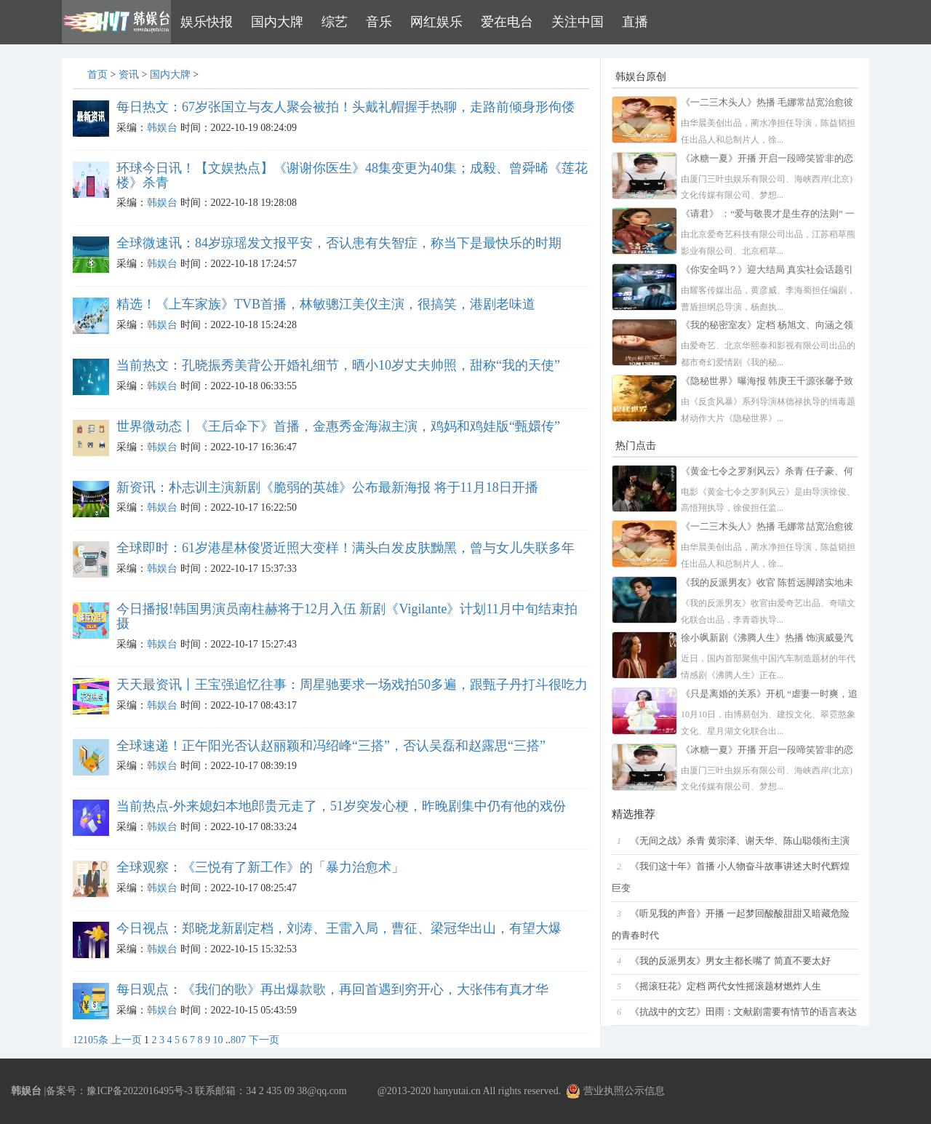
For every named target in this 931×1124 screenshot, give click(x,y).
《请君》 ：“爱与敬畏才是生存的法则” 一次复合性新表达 (768, 215)
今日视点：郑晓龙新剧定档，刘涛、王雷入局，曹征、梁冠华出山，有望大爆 (339, 928)
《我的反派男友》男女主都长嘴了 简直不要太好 (730, 961)
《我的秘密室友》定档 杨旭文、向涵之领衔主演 (767, 326)
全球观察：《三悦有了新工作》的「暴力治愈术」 (260, 867)
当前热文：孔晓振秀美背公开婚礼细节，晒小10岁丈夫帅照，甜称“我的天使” (338, 365)
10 (218, 1040)
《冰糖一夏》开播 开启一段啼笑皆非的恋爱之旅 (767, 160)
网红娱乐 (436, 22)
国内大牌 (277, 22)
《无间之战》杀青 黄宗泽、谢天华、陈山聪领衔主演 (740, 841)
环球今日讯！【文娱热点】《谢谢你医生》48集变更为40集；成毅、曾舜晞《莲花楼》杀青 (352, 175)
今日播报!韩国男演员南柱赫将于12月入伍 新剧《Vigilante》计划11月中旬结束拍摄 (347, 616)
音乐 (379, 22)
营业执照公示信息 (615, 1090)
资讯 (129, 74)
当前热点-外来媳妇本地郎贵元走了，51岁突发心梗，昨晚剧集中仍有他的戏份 (341, 806)
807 (238, 1040)
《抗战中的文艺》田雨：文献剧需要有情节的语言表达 (743, 1012)
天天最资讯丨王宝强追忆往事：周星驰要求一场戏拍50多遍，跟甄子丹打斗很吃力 (352, 684)
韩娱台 (162, 127)
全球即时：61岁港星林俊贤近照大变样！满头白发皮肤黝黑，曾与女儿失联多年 (345, 548)
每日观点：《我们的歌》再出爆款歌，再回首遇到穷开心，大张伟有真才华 (332, 989)
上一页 (126, 1040)
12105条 (90, 1040)
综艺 (334, 22)
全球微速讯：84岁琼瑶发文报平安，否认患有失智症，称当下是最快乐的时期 (339, 243)
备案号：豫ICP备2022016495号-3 (119, 1090)
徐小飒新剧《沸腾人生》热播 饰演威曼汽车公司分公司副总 (767, 639)
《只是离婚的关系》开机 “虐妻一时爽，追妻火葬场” (769, 695)
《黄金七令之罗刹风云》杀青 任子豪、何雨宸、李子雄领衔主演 (767, 472)
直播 (635, 22)
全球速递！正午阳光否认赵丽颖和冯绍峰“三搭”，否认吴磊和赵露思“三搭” (331, 745)
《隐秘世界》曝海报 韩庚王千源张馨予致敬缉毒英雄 (767, 382)
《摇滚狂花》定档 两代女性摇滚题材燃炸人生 (725, 986)
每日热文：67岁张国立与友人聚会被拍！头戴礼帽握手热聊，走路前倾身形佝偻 (345, 107)
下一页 (264, 1040)
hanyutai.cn (457, 1090)
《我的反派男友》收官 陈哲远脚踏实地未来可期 (767, 584)
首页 (97, 74)
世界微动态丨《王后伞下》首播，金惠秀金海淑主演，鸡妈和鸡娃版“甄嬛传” (338, 426)
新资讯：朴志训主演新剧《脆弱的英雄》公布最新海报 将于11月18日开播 (327, 487)
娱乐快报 (206, 22)
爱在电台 (507, 22)
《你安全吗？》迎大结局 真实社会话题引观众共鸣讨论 (767, 271)
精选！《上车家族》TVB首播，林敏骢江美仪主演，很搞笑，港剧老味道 (325, 304)
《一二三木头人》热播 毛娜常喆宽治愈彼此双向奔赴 (767, 104)
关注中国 (577, 22)
